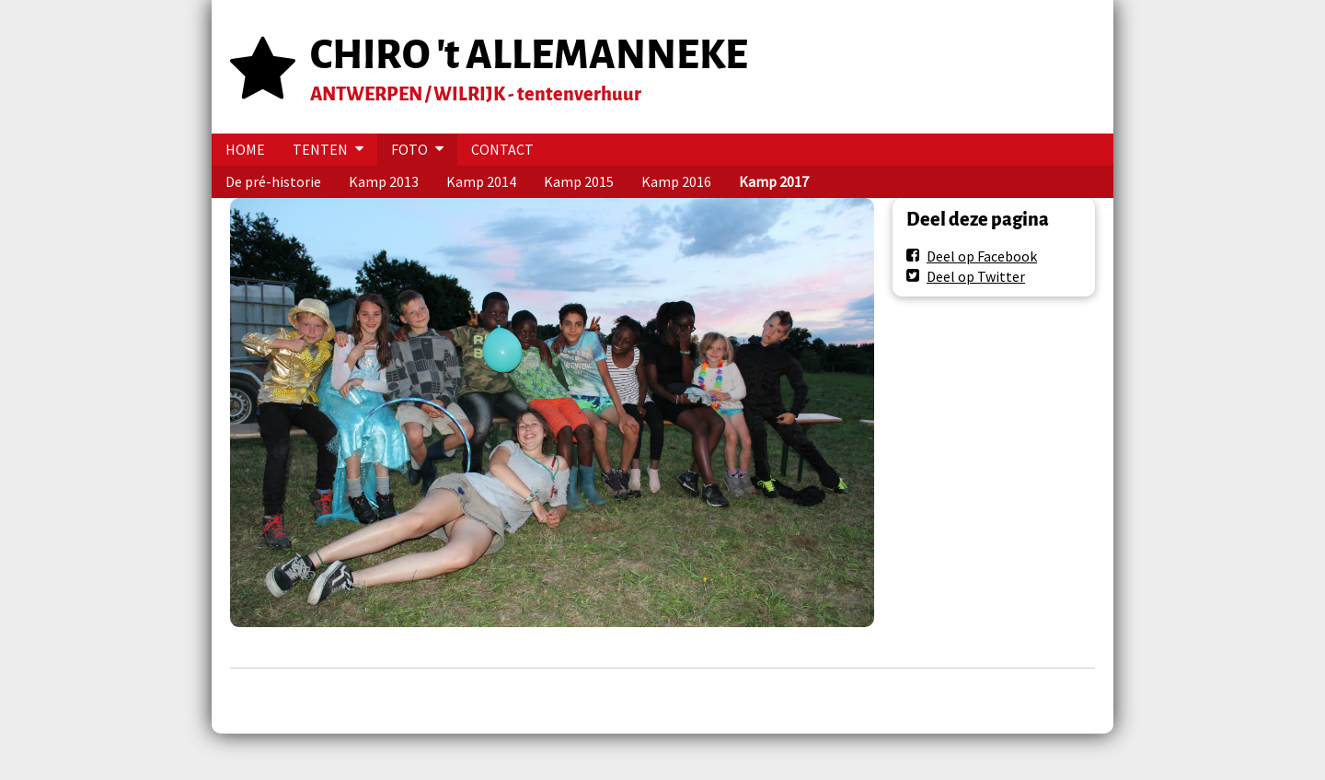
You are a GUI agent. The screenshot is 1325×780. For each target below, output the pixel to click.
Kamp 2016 (676, 181)
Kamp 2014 (481, 181)
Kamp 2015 (579, 181)
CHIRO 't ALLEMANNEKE (529, 54)
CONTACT (502, 149)
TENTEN (320, 149)
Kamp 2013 (384, 181)
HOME (245, 149)
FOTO (409, 149)
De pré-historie (273, 181)
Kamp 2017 (774, 181)
